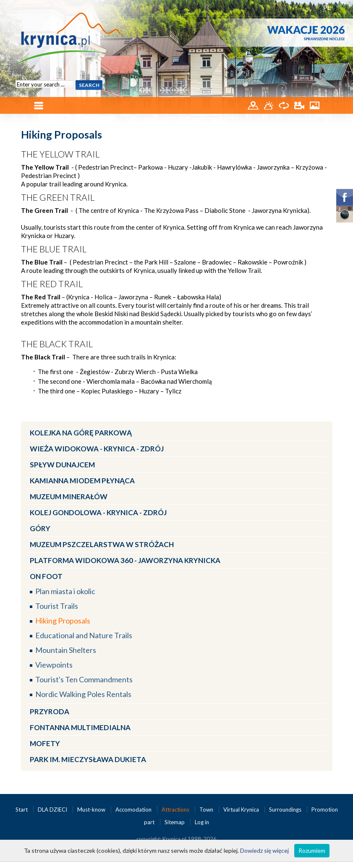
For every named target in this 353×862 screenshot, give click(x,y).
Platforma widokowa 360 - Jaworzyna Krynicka (125, 560)
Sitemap (175, 822)
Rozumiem (311, 850)
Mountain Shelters (65, 650)
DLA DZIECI (53, 809)
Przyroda (49, 711)
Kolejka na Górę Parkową (81, 432)
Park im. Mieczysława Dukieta (88, 759)
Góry (40, 528)
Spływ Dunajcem (62, 464)
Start (22, 809)
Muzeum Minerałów (68, 496)
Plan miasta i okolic (65, 591)
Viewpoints (54, 664)
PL (327, 7)
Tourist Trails (56, 605)
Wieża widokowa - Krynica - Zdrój (97, 448)
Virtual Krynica (241, 809)
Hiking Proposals (62, 620)
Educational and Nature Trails (83, 635)
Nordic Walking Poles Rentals (83, 694)
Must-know (92, 809)
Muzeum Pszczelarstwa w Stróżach (102, 544)
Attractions (176, 809)
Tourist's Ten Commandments (84, 679)
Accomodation (134, 809)
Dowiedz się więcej (264, 850)
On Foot (46, 576)
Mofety (45, 743)
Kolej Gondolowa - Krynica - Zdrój (98, 512)
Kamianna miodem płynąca (82, 480)
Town (206, 809)
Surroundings (286, 809)
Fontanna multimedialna (80, 727)
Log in (202, 822)
